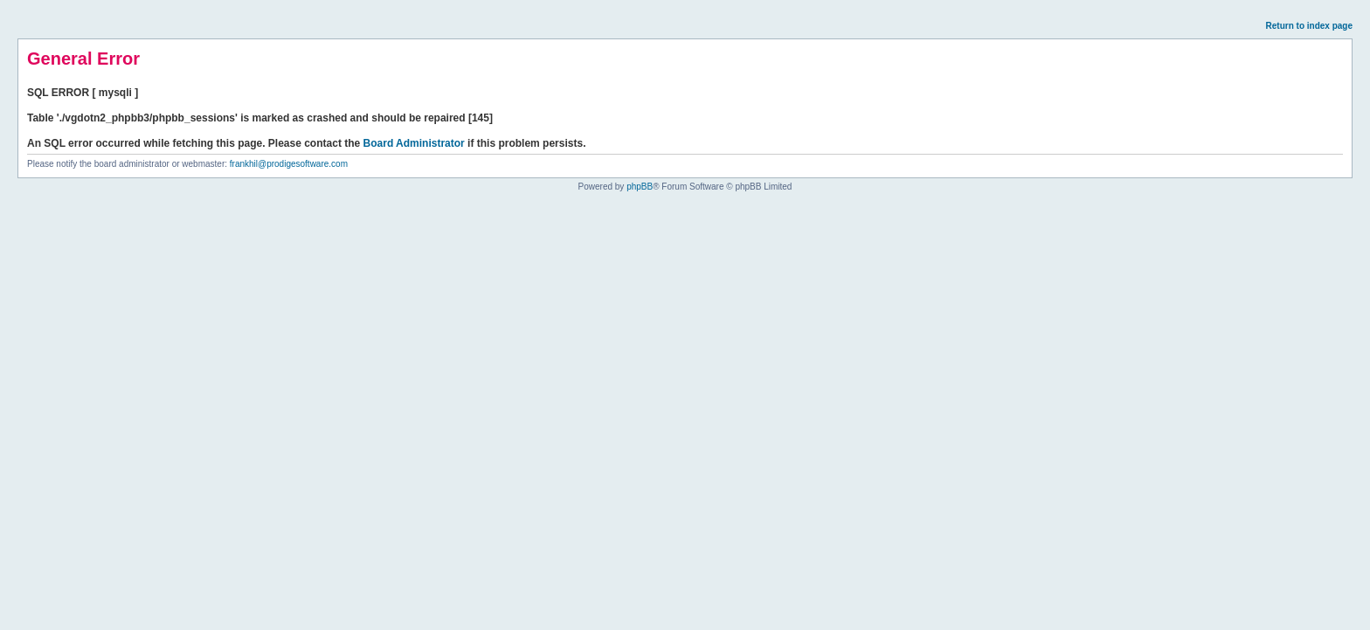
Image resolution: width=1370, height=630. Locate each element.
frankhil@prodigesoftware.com (289, 164)
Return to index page (1309, 26)
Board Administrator (414, 143)
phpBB (639, 186)
